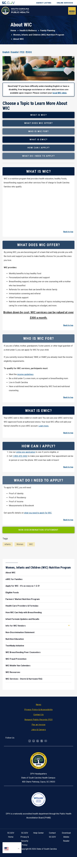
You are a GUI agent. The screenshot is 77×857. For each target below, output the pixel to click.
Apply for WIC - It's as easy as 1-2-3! (23, 586)
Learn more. (44, 426)
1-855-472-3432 (20, 456)
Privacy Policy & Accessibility (38, 709)
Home (13, 30)
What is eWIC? (38, 139)
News (38, 704)
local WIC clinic (60, 93)
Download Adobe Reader (66, 837)
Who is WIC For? (38, 131)
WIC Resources (13, 672)
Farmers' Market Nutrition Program (23, 599)
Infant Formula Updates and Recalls (22, 619)
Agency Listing (43, 3)
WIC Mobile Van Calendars (18, 665)
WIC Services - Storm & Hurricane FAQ (24, 679)
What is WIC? (38, 115)
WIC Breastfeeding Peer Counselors (23, 652)
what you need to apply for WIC (38, 513)
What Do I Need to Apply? (38, 156)
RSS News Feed (37, 741)
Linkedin (33, 741)
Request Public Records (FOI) (38, 719)
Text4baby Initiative (15, 645)
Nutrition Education (15, 639)
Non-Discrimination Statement (38, 530)
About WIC (10, 572)
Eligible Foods (12, 592)
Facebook (29, 741)
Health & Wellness (28, 30)
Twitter (42, 741)
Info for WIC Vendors (16, 626)
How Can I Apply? (39, 147)
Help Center (38, 833)
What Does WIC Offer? (38, 123)
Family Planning (47, 30)
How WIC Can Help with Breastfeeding (24, 612)
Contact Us (38, 714)
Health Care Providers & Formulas (22, 606)
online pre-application (25, 452)
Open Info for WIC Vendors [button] (68, 625)
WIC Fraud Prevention (16, 659)
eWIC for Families (14, 579)
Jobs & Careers (38, 729)
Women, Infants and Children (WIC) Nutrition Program (38, 35)
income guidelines (25, 374)
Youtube (46, 741)
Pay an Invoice (38, 724)
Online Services (65, 3)
